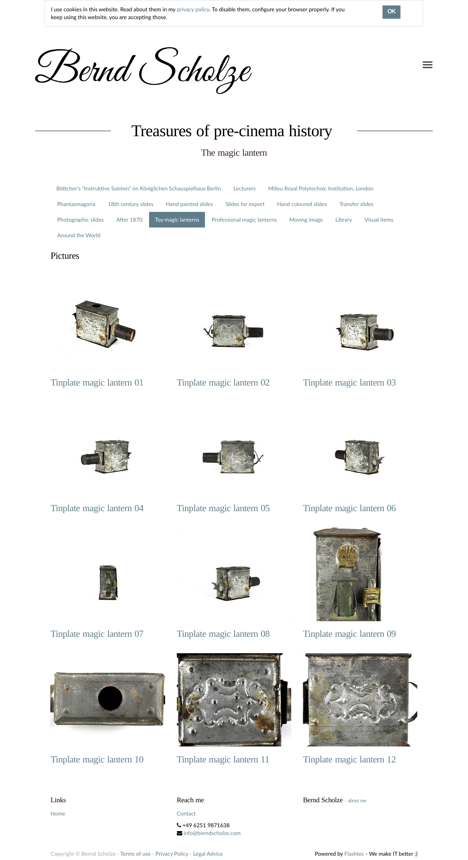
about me (357, 800)
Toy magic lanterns (177, 219)
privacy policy (193, 9)
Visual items (379, 219)
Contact (186, 813)
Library (343, 219)
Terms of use (135, 853)
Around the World (78, 235)
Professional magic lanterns (244, 219)
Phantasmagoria (76, 204)
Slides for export (244, 204)
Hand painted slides (189, 204)
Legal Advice (208, 853)
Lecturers (244, 188)
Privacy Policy (171, 853)
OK (391, 12)
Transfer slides (357, 204)
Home (57, 813)
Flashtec (354, 853)
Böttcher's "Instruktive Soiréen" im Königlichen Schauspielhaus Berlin (138, 188)
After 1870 (129, 219)
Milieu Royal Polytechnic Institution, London (321, 188)
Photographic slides (80, 219)
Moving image (306, 219)
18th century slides (130, 204)
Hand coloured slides (302, 204)
